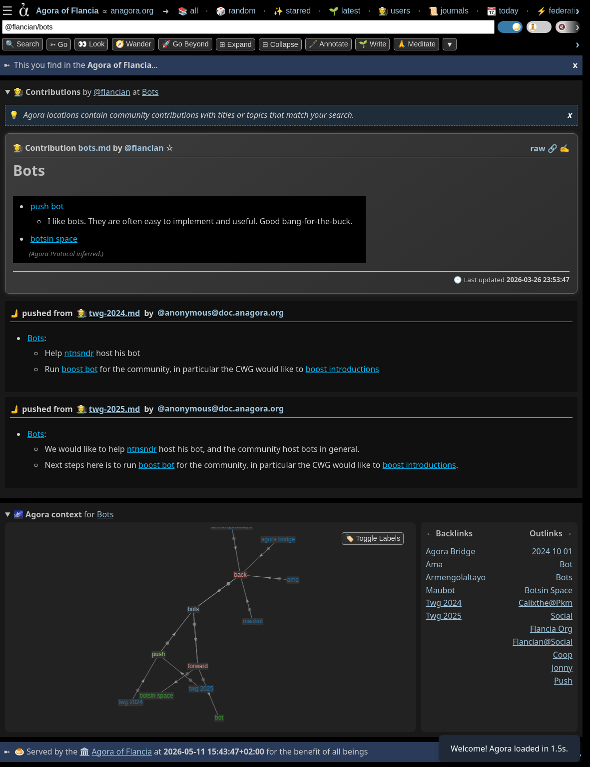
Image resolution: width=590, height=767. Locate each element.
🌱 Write (372, 44)
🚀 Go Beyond (185, 44)
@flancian (111, 91)
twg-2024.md (114, 313)
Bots (35, 337)
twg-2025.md (114, 408)
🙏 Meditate (416, 44)
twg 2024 (444, 602)
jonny (562, 667)
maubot (440, 589)
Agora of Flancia (122, 751)
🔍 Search (22, 44)
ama (434, 564)
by (291, 313)
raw (538, 148)
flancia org (551, 628)
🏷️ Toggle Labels (373, 538)
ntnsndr (79, 352)
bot (57, 206)
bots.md (94, 147)
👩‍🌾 (18, 147)
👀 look (91, 44)
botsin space (53, 238)
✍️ (565, 148)
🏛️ (84, 751)
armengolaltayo (456, 577)
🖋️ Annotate (328, 44)
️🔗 (553, 148)
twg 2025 (444, 615)
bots (564, 577)
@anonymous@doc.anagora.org (220, 312)
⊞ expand (235, 44)
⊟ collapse (280, 44)
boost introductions (342, 369)
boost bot (79, 369)
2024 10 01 (552, 551)
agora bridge (450, 551)
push (39, 206)
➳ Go (58, 44)
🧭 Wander (133, 44)
